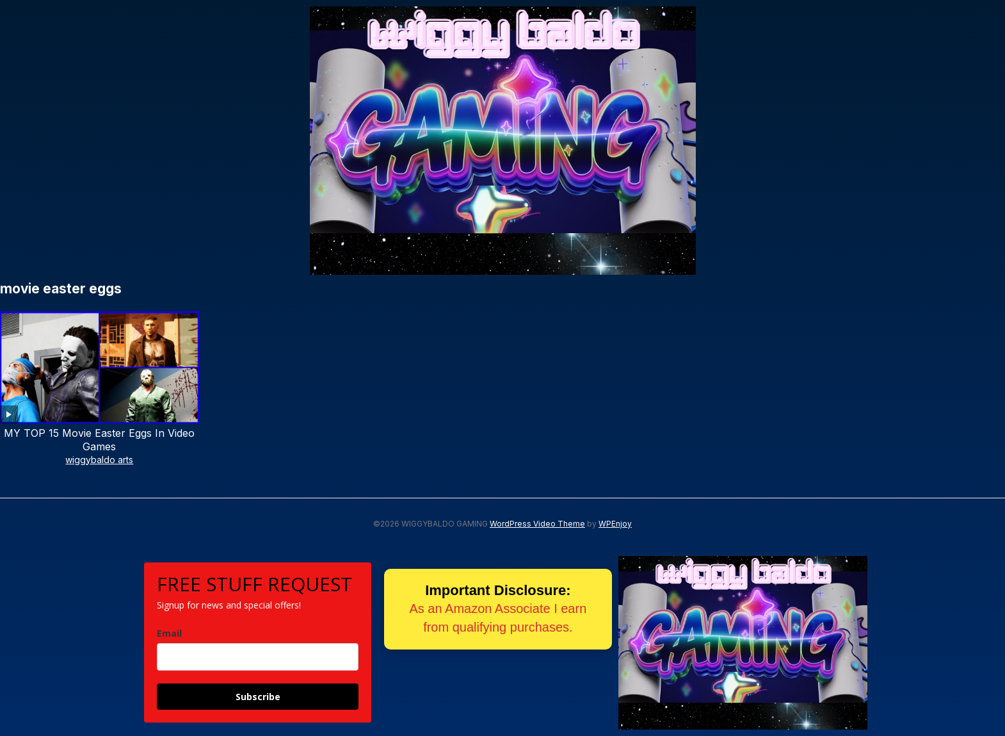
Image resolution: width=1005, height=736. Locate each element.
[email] (257, 657)
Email (169, 633)
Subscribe (258, 697)
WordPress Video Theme (537, 523)
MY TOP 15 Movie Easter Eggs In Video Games (99, 440)
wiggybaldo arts (99, 459)
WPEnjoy (615, 523)
